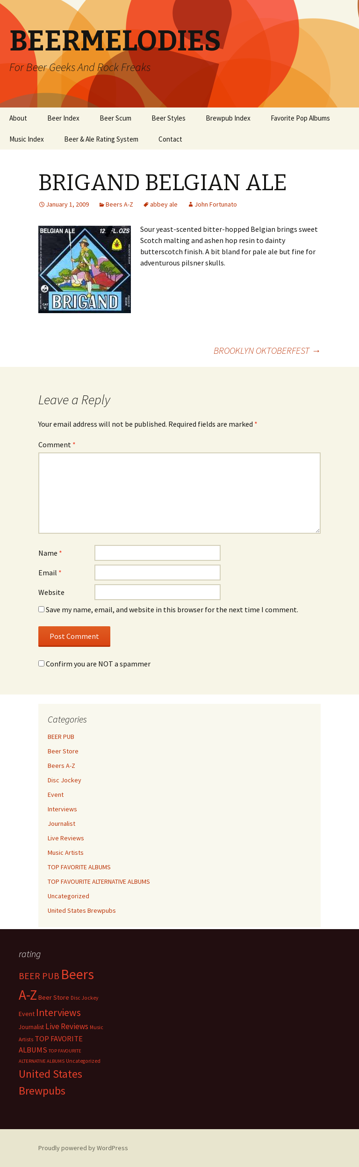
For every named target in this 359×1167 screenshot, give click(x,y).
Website (51, 592)
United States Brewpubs (82, 910)
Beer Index (63, 118)
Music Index (26, 139)
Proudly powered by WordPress (83, 1148)
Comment (57, 444)
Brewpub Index (228, 118)
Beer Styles (168, 118)
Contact (170, 139)
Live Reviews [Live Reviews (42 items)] (66, 1026)
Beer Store (63, 751)
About (18, 118)
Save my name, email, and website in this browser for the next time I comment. (172, 609)
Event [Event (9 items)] (27, 1013)
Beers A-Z (119, 204)
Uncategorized (68, 896)
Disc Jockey (64, 780)
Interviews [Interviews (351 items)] (58, 1012)
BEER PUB (61, 736)
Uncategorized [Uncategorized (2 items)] (83, 1061)
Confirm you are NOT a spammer (94, 663)
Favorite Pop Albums (300, 118)
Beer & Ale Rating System (101, 139)
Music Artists (66, 852)
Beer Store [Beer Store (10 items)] (53, 997)
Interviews (62, 809)
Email (50, 572)
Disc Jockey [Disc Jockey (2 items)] (84, 998)
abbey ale (164, 204)
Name (50, 553)
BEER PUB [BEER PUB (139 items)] (39, 975)
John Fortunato (215, 204)
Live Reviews (66, 838)
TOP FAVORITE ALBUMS (79, 867)
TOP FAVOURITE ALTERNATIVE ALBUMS (99, 881)
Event (56, 794)
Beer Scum (115, 118)
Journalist (61, 823)
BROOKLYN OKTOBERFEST (267, 350)
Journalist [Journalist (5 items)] (31, 1027)
